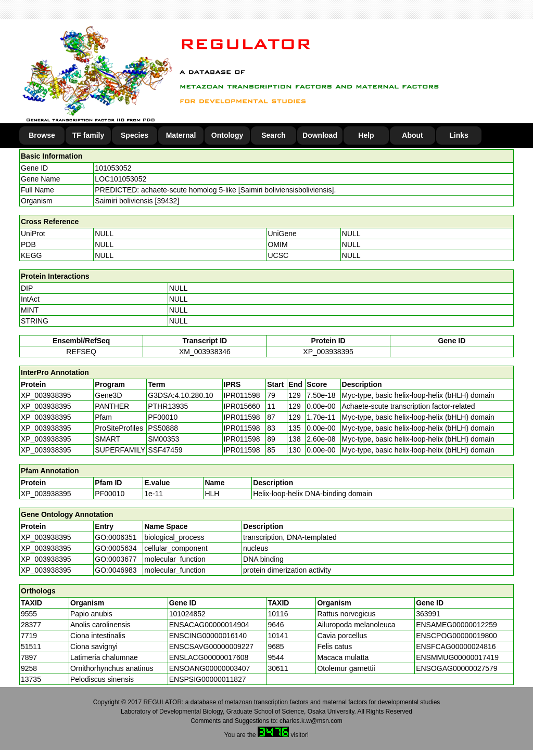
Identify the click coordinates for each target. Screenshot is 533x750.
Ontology (227, 135)
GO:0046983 (115, 570)
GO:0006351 (115, 537)
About (412, 135)
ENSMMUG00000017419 (457, 657)
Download (319, 135)
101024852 (187, 614)
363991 (428, 614)
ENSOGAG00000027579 (456, 668)
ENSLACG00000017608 (209, 657)
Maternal (181, 135)
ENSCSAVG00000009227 (211, 646)
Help (366, 135)
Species (134, 135)
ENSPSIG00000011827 (207, 679)
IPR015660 (242, 406)
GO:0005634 (115, 548)
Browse (42, 135)
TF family (88, 135)
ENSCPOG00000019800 (456, 635)
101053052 (113, 168)
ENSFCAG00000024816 (456, 646)
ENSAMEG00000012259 (456, 624)
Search (273, 135)
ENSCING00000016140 (208, 635)
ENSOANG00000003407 (209, 668)
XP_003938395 (328, 351)
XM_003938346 (205, 351)
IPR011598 (242, 395)
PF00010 (109, 493)
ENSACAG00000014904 (209, 624)
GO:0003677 (115, 559)
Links (458, 135)
